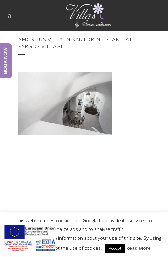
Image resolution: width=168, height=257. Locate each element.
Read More (138, 248)
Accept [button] (115, 248)
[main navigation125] (29, 239)
